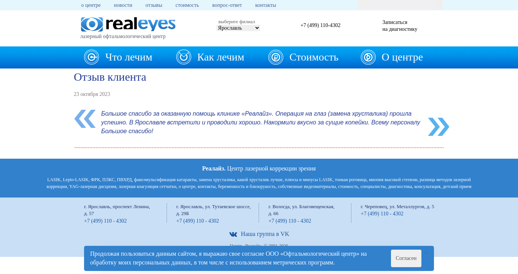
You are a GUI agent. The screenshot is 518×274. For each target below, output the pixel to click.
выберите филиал (236, 21)
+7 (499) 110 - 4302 (105, 221)
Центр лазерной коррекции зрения (259, 168)
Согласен (406, 258)
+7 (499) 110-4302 (320, 25)
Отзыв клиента (110, 76)
